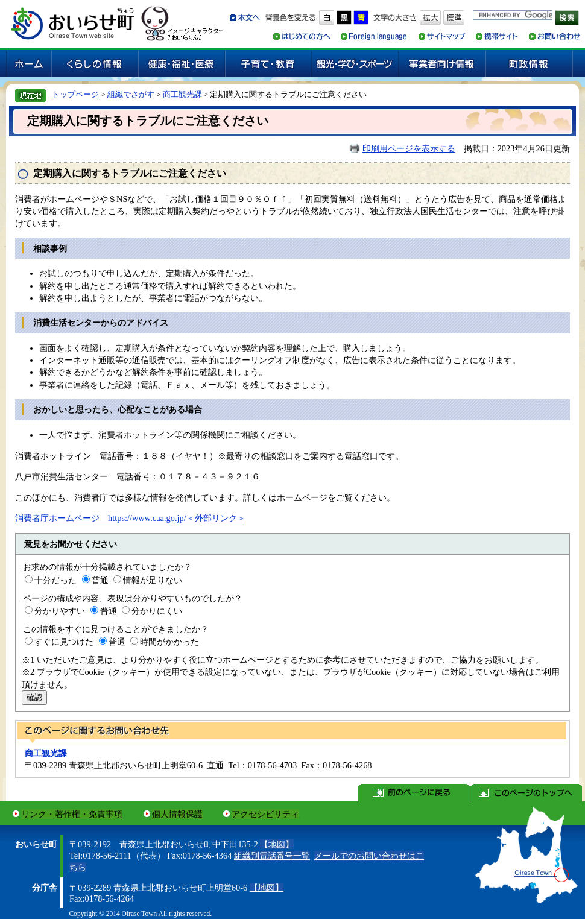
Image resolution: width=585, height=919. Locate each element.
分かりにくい (156, 611)
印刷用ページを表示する (408, 148)
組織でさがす (130, 94)
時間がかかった (169, 641)
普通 (100, 580)
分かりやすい (59, 611)
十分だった (55, 580)
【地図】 (277, 844)
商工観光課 (182, 94)
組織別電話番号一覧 (272, 856)
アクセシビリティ (265, 814)
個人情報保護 (177, 814)
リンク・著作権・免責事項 (71, 814)
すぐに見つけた (63, 641)
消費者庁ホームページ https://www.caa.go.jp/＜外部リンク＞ (130, 518)
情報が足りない (152, 580)
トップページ (75, 94)
